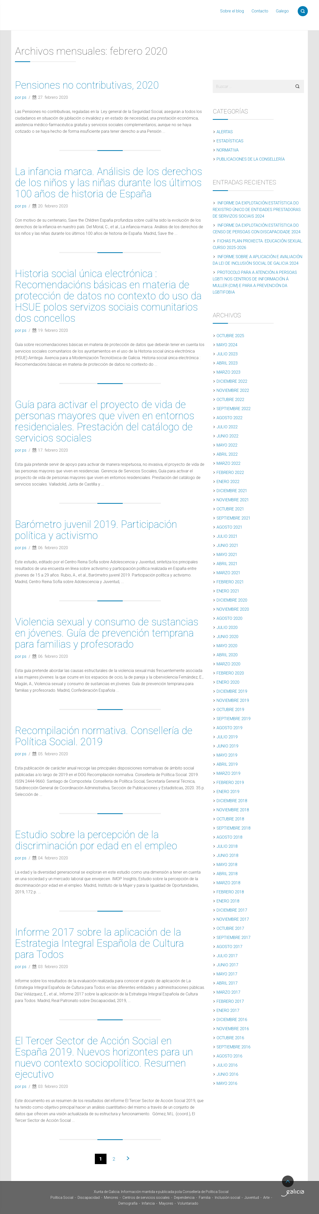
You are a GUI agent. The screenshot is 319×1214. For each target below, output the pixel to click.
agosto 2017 (229, 946)
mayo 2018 (227, 864)
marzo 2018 (228, 882)
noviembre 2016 (233, 1028)
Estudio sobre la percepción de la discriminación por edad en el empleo (96, 840)
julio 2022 (227, 427)
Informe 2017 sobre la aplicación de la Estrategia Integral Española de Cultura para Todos (99, 943)
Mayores (166, 1203)
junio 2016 (227, 1074)
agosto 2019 (229, 727)
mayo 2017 (227, 974)
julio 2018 (227, 846)
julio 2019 (227, 737)
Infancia (148, 1203)
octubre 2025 (230, 335)
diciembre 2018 (232, 800)
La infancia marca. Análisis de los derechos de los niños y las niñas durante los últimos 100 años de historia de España (108, 183)
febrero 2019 (230, 782)
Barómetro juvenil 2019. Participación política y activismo (96, 530)
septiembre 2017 (234, 937)
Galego (282, 11)
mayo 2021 (227, 554)
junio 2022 (227, 436)
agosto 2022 (229, 417)
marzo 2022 (228, 463)
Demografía (127, 1203)
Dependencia (184, 1198)
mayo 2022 (227, 445)
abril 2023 (227, 363)
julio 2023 (227, 354)
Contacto (260, 11)
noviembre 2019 (233, 700)
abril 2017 (227, 983)
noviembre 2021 (233, 499)
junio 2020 (227, 636)
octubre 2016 (230, 1037)
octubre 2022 (230, 399)
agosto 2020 (229, 618)
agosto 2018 (229, 837)
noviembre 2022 (233, 390)
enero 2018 (228, 901)
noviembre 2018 (233, 809)
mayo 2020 (227, 645)
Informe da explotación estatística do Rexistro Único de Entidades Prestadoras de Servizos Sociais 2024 (257, 210)
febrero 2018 (230, 892)
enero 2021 (228, 591)
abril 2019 (227, 764)
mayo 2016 (227, 1083)
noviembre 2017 (233, 919)
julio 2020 (227, 627)
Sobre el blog (232, 11)
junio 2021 (227, 545)
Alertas (225, 131)
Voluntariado (188, 1203)
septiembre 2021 (234, 518)
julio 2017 (227, 955)
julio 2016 (227, 1065)
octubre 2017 (230, 928)
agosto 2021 (229, 527)
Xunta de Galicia (28, 1193)
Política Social (61, 1198)
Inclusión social (227, 1198)
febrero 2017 (230, 1001)
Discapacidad (89, 1198)
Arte (266, 1198)
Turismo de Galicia (292, 1193)
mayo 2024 (227, 344)
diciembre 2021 (232, 490)
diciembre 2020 (232, 600)
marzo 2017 (228, 992)
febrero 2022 (230, 472)
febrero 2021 (230, 582)
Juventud (251, 1198)
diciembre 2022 (232, 381)
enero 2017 (228, 1010)
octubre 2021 (230, 509)
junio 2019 (227, 746)
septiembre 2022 (234, 408)
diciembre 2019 (232, 691)
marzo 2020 (228, 664)
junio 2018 (227, 855)
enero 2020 (228, 682)
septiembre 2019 (234, 718)
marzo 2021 (228, 572)
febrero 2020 (230, 673)
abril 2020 (227, 654)
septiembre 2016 (234, 1047)
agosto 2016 (229, 1056)
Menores (111, 1198)
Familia (204, 1198)
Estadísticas (230, 141)
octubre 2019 (230, 709)
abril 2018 (227, 873)
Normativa (228, 150)
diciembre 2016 (232, 1019)
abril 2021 (227, 563)
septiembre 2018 (234, 828)
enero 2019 (228, 791)
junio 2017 (227, 964)
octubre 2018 (230, 819)
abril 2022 (227, 454)
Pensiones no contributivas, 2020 (87, 85)
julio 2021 (227, 536)
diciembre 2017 (232, 910)
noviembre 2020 (233, 609)
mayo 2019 (227, 755)
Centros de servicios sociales (146, 1198)
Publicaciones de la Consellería (251, 159)
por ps (21, 97)
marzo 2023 (228, 372)
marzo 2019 (228, 773)
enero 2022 (228, 481)
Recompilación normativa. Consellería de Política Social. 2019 (103, 736)
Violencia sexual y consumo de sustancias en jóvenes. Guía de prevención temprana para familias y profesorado (106, 633)
